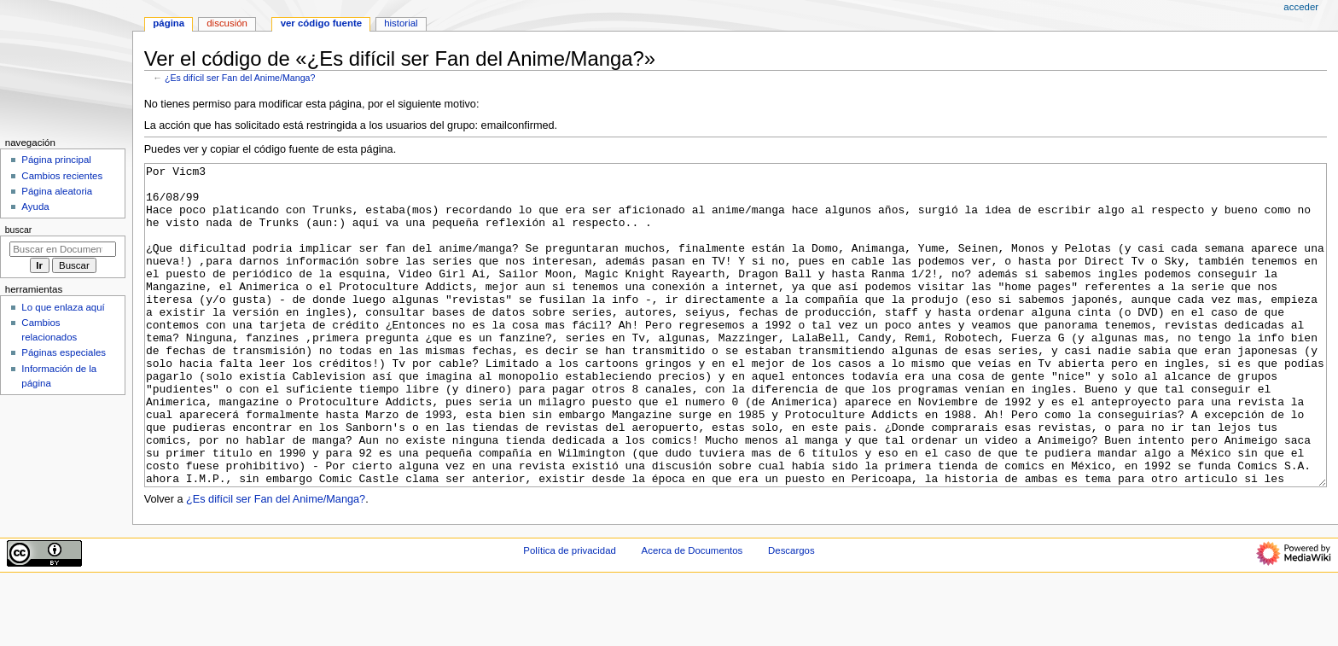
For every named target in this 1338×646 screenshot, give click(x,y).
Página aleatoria (56, 191)
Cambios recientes (61, 176)
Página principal (56, 159)
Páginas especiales (63, 352)
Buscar (18, 229)
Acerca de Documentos (692, 614)
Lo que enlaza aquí (62, 307)
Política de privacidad (569, 614)
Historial (400, 23)
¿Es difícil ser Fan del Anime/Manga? (240, 78)
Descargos (791, 614)
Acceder (1300, 7)
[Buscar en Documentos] (62, 249)
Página (168, 23)
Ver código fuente (321, 23)
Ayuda (35, 206)
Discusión (227, 23)
